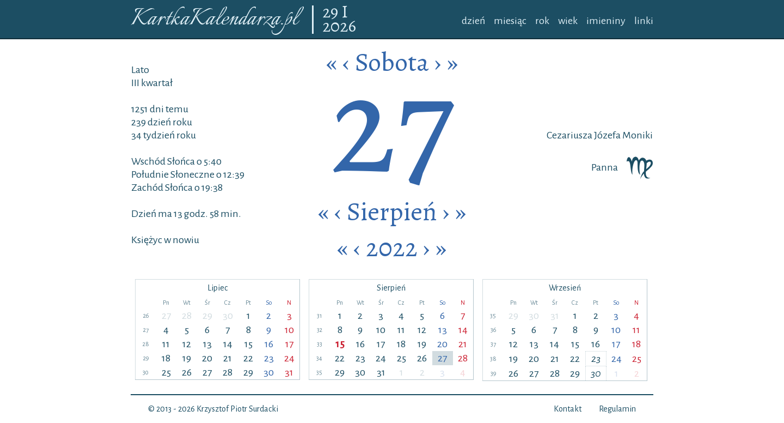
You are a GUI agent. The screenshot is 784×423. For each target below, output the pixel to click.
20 (207, 358)
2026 (339, 26)
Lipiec (217, 287)
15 (248, 344)
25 (166, 372)
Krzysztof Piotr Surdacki (237, 408)
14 (227, 344)
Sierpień (392, 211)
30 (228, 315)
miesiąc (510, 20)
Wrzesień (565, 287)
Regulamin (617, 408)
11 (166, 344)
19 (186, 358)
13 (207, 344)
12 (186, 344)
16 (269, 344)
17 (289, 344)
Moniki (637, 135)
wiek (568, 20)
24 (289, 358)
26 (187, 372)
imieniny (606, 20)
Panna (622, 167)
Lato (140, 69)
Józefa (606, 135)
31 (289, 372)
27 (166, 315)
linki (643, 20)
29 (331, 12)
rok (542, 20)
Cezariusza (569, 135)
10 (289, 329)
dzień (473, 20)
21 (227, 358)
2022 (392, 247)
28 (187, 315)
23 (269, 358)
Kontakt (567, 408)
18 (166, 358)
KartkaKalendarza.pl (214, 19)
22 (248, 358)
